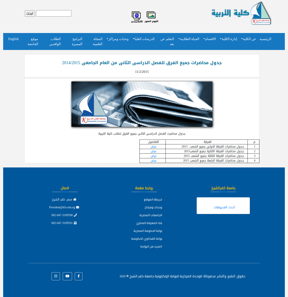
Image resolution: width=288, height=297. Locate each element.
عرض (154, 146)
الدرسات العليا (144, 39)
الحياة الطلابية (189, 39)
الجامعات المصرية (150, 215)
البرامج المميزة (77, 41)
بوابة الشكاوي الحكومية (146, 238)
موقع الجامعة (33, 41)
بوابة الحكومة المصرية (148, 230)
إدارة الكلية (229, 39)
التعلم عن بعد (167, 41)
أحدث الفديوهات (224, 207)
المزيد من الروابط (151, 246)
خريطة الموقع (153, 199)
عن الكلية (249, 39)
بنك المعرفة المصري (149, 223)
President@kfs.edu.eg (64, 207)
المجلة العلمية (97, 41)
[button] (78, 276)
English (13, 39)
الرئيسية (265, 39)
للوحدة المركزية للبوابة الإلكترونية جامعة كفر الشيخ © (161, 276)
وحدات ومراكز (118, 39)
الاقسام (210, 39)
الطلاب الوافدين (55, 41)
